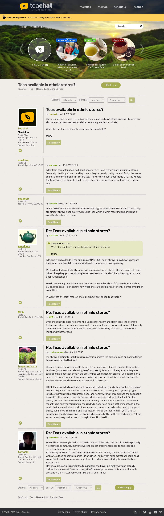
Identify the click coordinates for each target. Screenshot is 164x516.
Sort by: (91, 99)
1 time (33, 142)
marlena (23, 160)
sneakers (24, 246)
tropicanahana (27, 366)
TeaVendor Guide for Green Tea (96, 66)
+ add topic (39, 49)
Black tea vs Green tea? (124, 66)
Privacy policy (98, 512)
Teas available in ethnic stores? (46, 84)
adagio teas (47, 10)
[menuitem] (24, 27)
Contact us (64, 512)
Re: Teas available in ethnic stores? (78, 231)
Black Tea (118, 40)
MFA (21, 312)
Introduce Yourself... (67, 40)
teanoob (23, 198)
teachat (23, 128)
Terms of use (80, 512)
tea (41, 5)
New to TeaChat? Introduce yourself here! (67, 67)
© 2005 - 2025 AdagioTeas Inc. (16, 512)
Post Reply (54, 142)
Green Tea (90, 40)
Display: (64, 99)
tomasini (23, 452)
